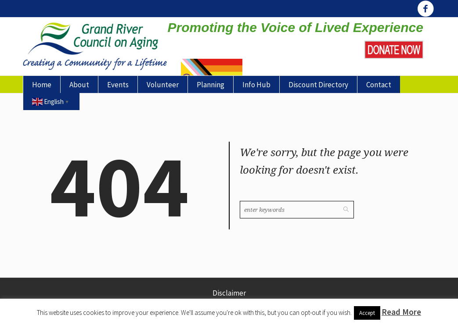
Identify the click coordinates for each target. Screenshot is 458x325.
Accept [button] (367, 313)
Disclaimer (229, 293)
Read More (401, 312)
